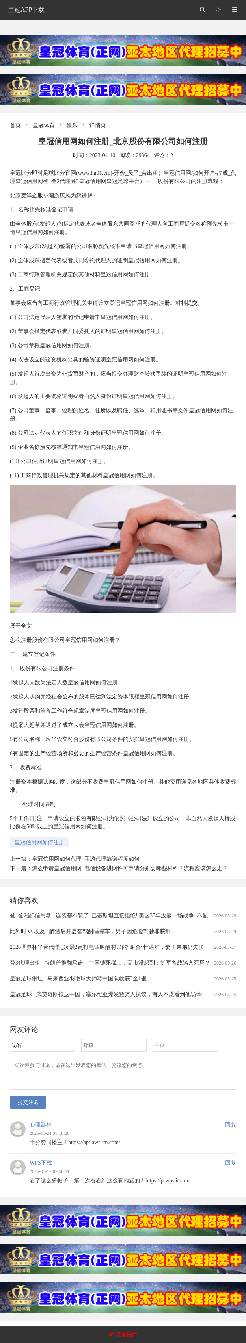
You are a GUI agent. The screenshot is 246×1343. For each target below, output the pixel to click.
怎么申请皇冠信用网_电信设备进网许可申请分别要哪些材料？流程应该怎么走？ (130, 868)
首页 (15, 125)
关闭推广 (126, 1335)
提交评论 (28, 1107)
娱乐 (72, 125)
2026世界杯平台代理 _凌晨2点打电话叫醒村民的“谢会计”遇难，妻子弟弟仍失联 (107, 947)
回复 (230, 1129)
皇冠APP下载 (26, 9)
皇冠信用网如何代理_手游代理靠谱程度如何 (86, 859)
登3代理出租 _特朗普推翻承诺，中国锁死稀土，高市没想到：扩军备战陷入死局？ (110, 963)
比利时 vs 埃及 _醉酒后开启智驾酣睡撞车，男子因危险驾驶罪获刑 (90, 931)
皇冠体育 (44, 125)
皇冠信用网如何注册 (39, 842)
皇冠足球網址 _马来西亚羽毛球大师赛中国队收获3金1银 (78, 979)
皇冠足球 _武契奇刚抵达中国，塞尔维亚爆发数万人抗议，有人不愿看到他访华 (106, 994)
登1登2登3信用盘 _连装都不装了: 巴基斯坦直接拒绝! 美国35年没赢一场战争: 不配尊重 (114, 916)
